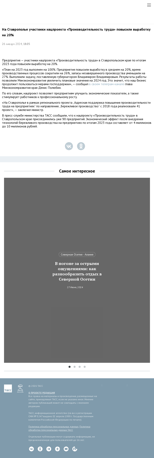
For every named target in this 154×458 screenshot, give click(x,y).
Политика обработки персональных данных (53, 426)
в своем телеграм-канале (106, 84)
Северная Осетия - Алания (77, 254)
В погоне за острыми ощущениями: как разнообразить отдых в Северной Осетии (77, 271)
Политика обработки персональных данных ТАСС (59, 428)
